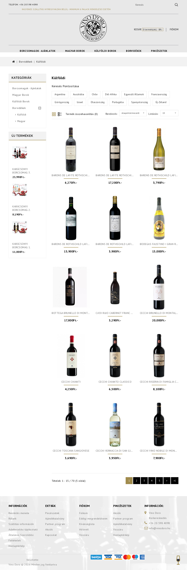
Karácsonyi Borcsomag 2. (21, 208)
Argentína (60, 94)
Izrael (80, 102)
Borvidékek (134, 51)
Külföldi (41, 61)
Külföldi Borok (105, 51)
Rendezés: (112, 113)
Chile (95, 94)
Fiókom (83, 513)
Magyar (21, 121)
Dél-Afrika (111, 94)
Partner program (55, 524)
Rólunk (12, 518)
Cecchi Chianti (71, 381)
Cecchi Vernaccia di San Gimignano (119, 450)
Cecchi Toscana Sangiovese (71, 450)
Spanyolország (139, 102)
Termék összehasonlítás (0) (82, 114)
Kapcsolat (51, 535)
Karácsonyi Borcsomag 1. (21, 245)
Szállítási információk (21, 524)
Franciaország (159, 94)
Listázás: (153, 113)
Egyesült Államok (134, 94)
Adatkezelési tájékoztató (23, 529)
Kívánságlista (87, 524)
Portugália (118, 102)
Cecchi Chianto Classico (115, 381)
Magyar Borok (75, 51)
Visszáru (84, 535)
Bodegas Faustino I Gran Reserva (162, 244)
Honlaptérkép (17, 546)
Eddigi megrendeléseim (93, 518)
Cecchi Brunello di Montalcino (161, 313)
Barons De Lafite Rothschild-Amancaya (78, 175)
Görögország (62, 102)
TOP (178, 560)
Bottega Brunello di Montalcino (74, 313)
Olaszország (98, 102)
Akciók (49, 529)
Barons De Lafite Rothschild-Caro (119, 175)
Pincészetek (159, 51)
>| (175, 480)
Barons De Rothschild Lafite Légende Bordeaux (128, 244)
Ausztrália (78, 94)
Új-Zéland (161, 102)
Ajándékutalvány (54, 518)
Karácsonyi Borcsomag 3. (21, 170)
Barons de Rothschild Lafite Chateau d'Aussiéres (85, 244)
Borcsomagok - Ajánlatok (38, 51)
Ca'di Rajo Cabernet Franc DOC (116, 313)
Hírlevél (84, 529)
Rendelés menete (19, 513)
